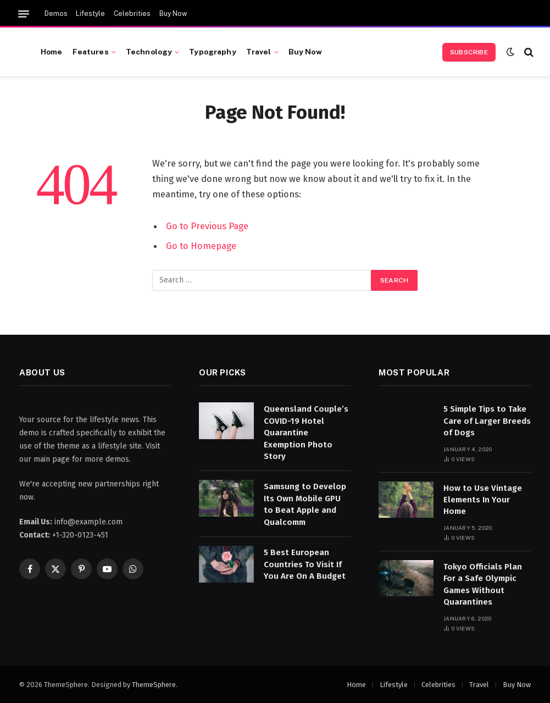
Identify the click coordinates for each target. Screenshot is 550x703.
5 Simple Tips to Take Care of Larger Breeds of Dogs (487, 421)
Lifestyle (90, 14)
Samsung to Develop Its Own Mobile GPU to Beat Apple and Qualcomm (305, 504)
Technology (149, 51)
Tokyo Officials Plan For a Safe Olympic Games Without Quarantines (482, 584)
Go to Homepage (201, 245)
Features (91, 51)
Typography (212, 51)
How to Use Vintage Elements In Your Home (482, 500)
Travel (258, 51)
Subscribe (469, 52)
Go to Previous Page (207, 225)
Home (52, 51)
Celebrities (132, 14)
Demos (56, 14)
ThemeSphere (154, 684)
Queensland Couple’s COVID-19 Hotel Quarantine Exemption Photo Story (306, 432)
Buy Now (173, 14)
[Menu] (23, 14)
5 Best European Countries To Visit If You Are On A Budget (305, 564)
